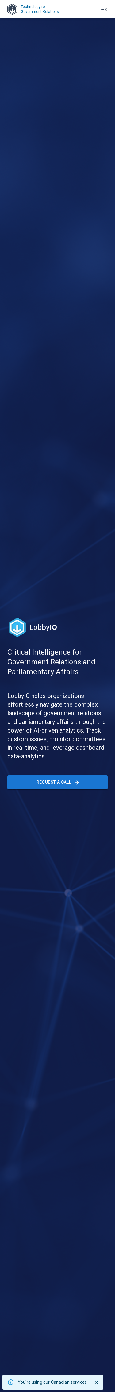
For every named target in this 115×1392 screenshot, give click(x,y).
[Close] (96, 1382)
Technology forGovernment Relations (33, 9)
